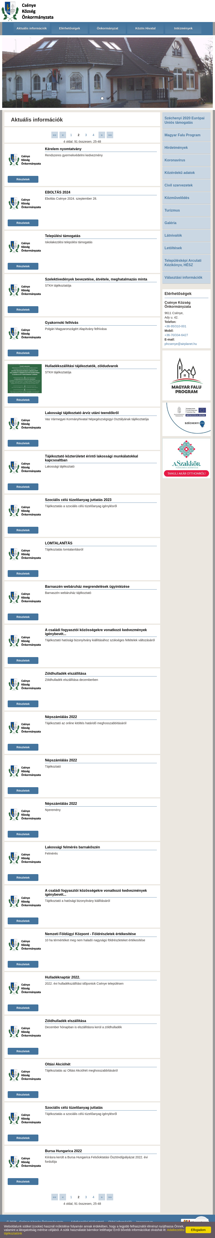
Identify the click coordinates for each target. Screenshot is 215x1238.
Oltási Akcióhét (57, 1064)
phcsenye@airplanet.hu (181, 344)
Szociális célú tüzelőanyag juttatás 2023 (78, 500)
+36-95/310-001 (175, 326)
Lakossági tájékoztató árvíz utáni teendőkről (82, 413)
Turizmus (172, 210)
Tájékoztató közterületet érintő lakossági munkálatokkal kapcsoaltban (91, 458)
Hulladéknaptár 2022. (62, 977)
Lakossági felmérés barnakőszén (72, 847)
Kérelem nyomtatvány (63, 149)
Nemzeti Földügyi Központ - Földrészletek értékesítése (90, 934)
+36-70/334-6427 (176, 335)
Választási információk (183, 277)
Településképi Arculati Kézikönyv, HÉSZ (183, 263)
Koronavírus (175, 160)
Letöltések (173, 248)
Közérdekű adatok (180, 173)
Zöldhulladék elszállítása (65, 673)
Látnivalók (173, 235)
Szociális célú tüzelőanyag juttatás (74, 1107)
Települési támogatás (63, 236)
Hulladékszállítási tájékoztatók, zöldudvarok (81, 366)
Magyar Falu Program (183, 135)
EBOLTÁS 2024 (57, 192)
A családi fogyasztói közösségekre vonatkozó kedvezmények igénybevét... (96, 632)
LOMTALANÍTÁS (58, 543)
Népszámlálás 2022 (61, 717)
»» (110, 135)
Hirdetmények (176, 147)
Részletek (23, 179)
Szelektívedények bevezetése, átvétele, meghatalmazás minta (96, 279)
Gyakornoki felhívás (61, 322)
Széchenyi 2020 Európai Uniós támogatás (184, 120)
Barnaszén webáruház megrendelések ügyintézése (87, 586)
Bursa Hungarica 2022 (63, 1151)
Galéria (170, 223)
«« (54, 135)
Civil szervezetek (179, 185)
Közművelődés (177, 198)
